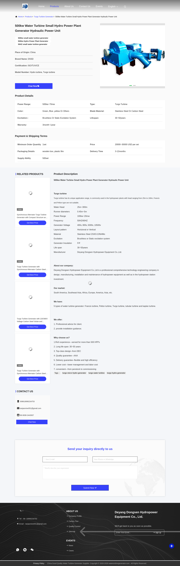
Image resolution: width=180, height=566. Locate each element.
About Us (69, 6)
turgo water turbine (97, 373)
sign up (157, 532)
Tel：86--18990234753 (27, 519)
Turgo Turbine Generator (43, 17)
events (99, 6)
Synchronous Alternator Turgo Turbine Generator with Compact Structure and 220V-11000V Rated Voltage (32, 217)
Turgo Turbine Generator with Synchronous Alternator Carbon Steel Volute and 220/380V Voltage (31, 269)
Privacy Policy (38, 563)
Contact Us (84, 6)
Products (54, 6)
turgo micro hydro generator (74, 373)
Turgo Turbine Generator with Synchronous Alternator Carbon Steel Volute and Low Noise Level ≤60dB (31, 373)
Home (41, 6)
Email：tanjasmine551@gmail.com (31, 524)
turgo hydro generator (116, 373)
